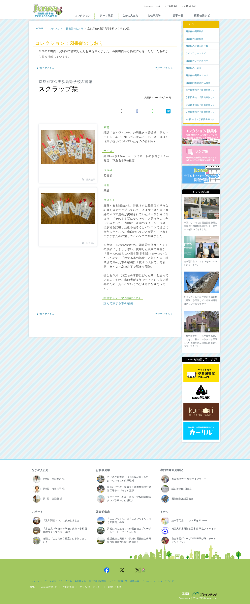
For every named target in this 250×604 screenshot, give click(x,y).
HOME (39, 28)
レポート (37, 511)
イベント (150, 581)
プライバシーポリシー (91, 587)
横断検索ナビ (202, 15)
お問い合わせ (190, 6)
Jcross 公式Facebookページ (106, 570)
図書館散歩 (103, 511)
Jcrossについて (153, 6)
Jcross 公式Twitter (122, 570)
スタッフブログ (165, 581)
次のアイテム (164, 68)
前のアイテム (45, 68)
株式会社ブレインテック (205, 594)
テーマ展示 (106, 15)
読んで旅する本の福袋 (118, 303)
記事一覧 (178, 15)
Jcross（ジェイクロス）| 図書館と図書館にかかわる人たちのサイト (48, 10)
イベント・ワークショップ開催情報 (201, 174)
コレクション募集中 (201, 135)
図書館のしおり (74, 28)
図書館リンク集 (201, 155)
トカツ (164, 511)
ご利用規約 (172, 6)
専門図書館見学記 (171, 470)
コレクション (83, 15)
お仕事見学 (154, 15)
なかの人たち (130, 15)
